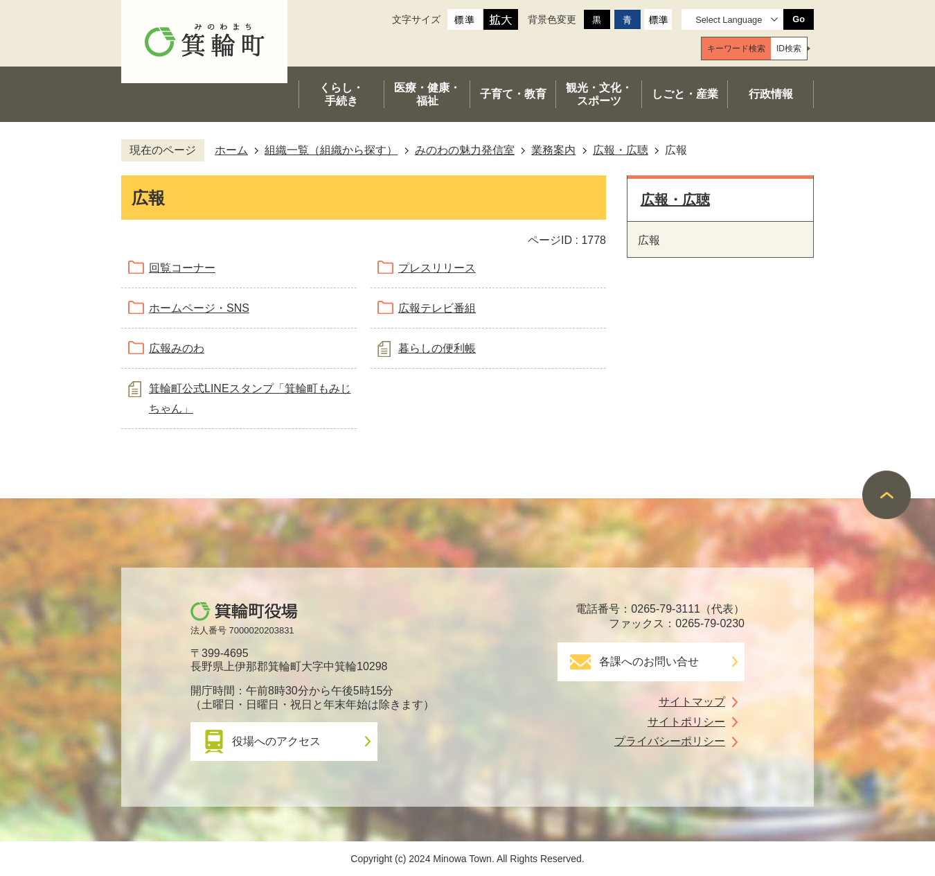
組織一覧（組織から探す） (331, 150)
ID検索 (788, 48)
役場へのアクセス (276, 741)
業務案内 (553, 150)
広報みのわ (176, 348)
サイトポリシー (686, 722)
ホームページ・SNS (199, 308)
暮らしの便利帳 (437, 348)
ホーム (231, 150)
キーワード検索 (736, 48)
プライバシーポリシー (669, 741)
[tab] (736, 48)
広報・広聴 (620, 150)
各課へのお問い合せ (649, 661)
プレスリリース (437, 268)
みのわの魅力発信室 (465, 150)
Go (798, 19)
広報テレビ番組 (437, 308)
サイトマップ (692, 702)
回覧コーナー (182, 268)
